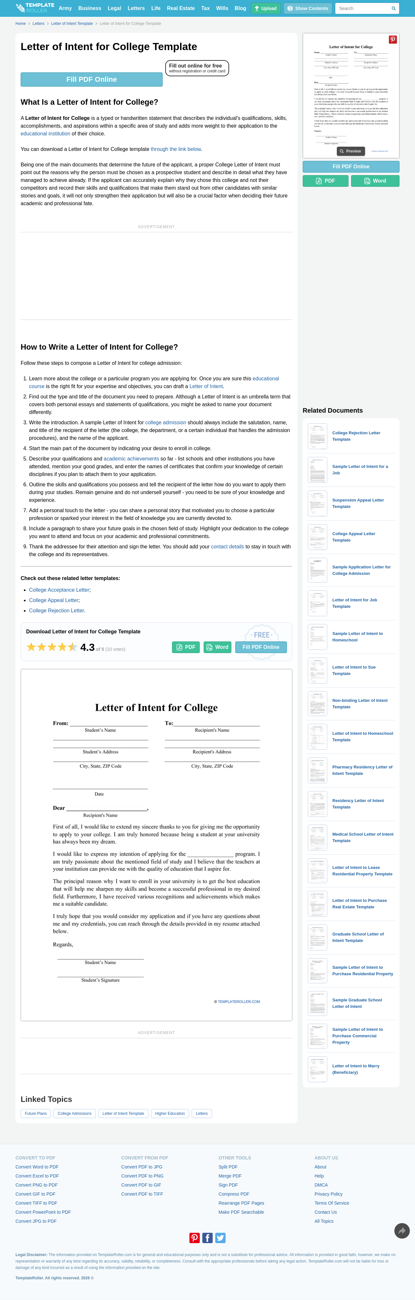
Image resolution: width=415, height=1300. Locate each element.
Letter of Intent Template (123, 1113)
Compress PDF (233, 1194)
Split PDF (228, 1166)
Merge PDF (230, 1175)
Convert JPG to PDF (36, 1221)
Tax (205, 8)
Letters (136, 8)
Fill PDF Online (91, 79)
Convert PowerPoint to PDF (43, 1212)
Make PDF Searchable (241, 1212)
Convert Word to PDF (37, 1166)
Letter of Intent (206, 386)
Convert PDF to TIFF (142, 1194)
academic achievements (131, 458)
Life (155, 8)
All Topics (324, 1221)
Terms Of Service (332, 1203)
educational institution (45, 133)
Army (65, 8)
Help (319, 1175)
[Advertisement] (156, 276)
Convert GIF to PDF (35, 1194)
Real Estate (181, 8)
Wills (222, 8)
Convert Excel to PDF (37, 1175)
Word (217, 647)
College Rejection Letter (56, 610)
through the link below (176, 149)
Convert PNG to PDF (36, 1185)
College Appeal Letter (53, 600)
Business (89, 8)
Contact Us (326, 1212)
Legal (114, 8)
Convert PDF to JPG (142, 1166)
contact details (227, 546)
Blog (240, 8)
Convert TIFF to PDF (36, 1203)
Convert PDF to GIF (141, 1185)
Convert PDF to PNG (142, 1175)
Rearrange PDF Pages (241, 1203)
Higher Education (170, 1113)
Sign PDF (228, 1185)
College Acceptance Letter (59, 590)
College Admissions (75, 1113)
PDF (186, 647)
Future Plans (36, 1113)
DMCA (321, 1185)
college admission (165, 422)
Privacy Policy (329, 1194)
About (321, 1166)
